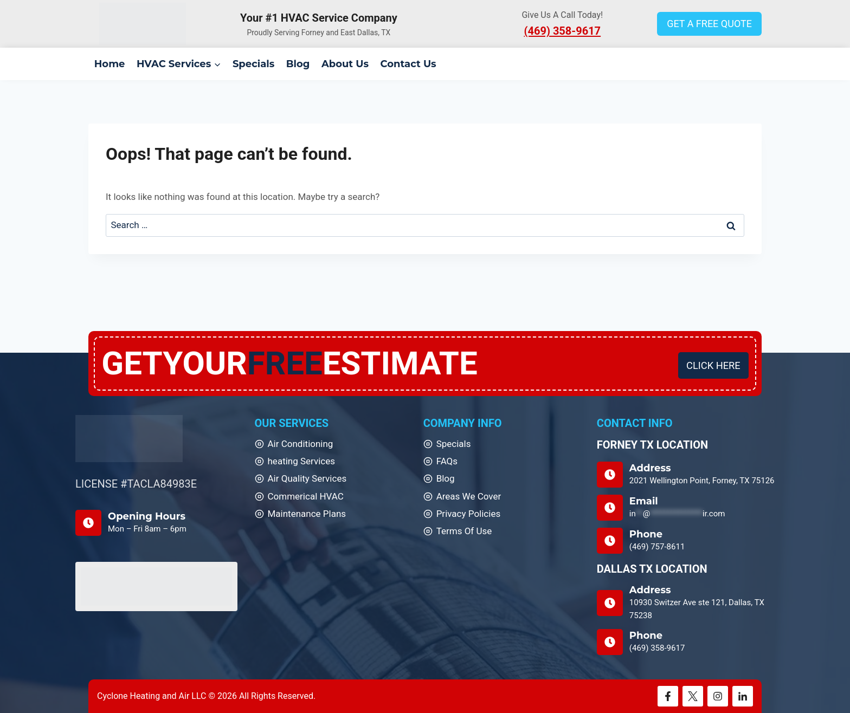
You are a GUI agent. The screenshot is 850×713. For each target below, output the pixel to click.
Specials (253, 64)
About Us (345, 64)
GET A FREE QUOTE (709, 23)
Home (109, 64)
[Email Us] (686, 508)
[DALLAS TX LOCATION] (686, 603)
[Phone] (686, 541)
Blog (298, 64)
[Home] (129, 438)
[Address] (686, 475)
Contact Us (408, 64)
